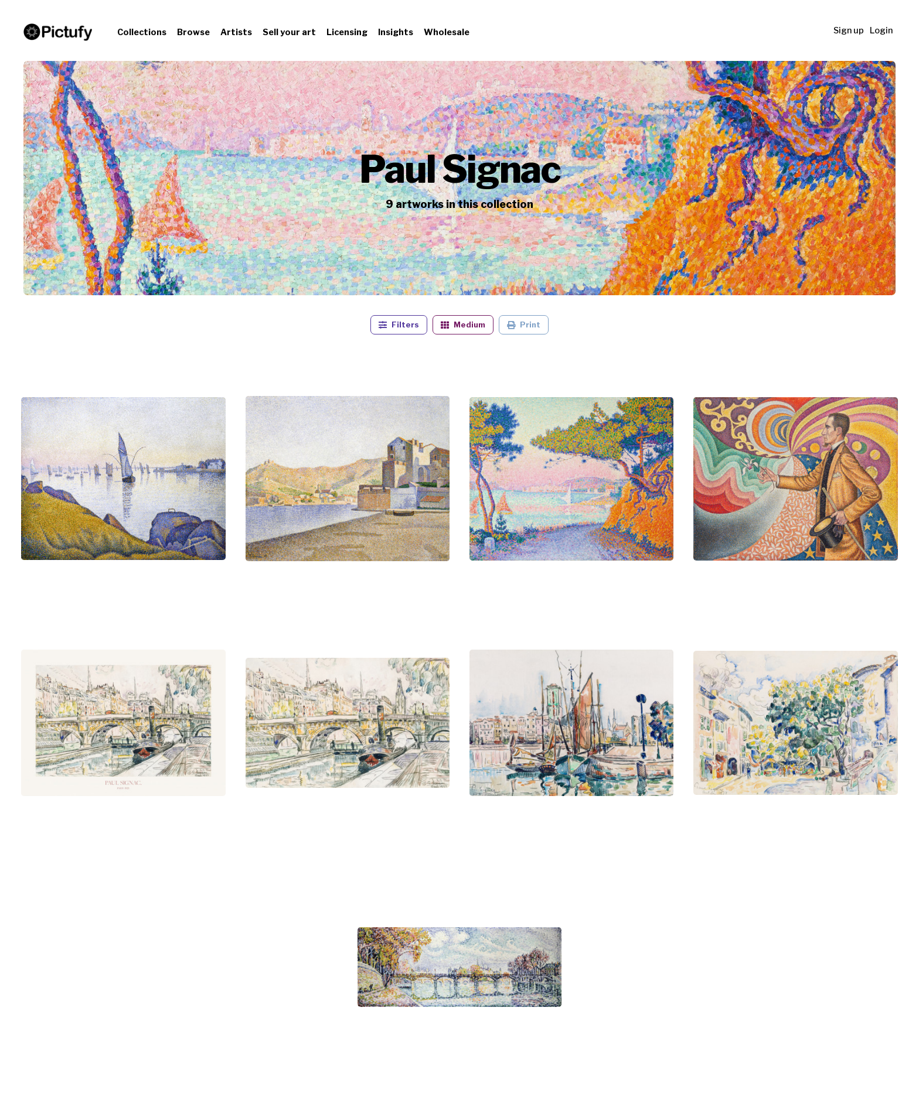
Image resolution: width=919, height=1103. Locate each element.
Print (523, 324)
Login (881, 30)
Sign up (848, 30)
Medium (463, 324)
